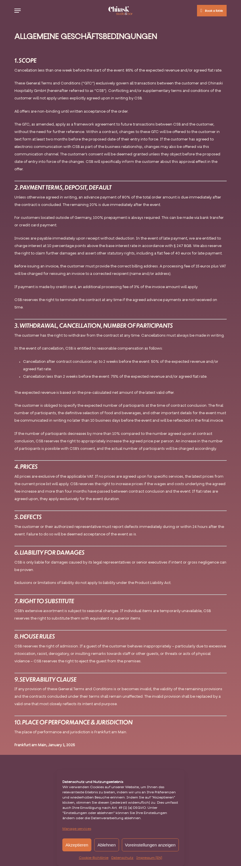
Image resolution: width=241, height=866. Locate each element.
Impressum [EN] (149, 858)
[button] (17, 10)
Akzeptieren (77, 844)
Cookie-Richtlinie (93, 858)
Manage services (76, 829)
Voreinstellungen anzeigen (150, 844)
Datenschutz (122, 858)
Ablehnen (106, 844)
